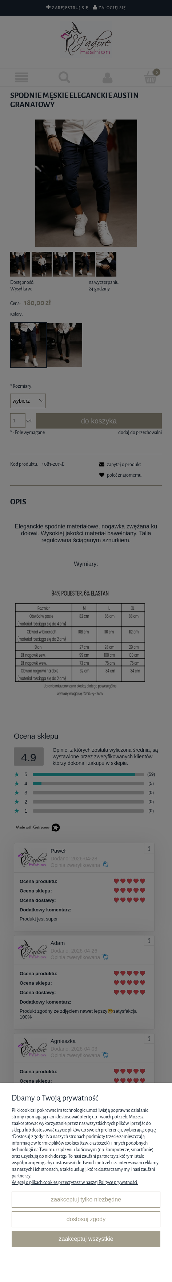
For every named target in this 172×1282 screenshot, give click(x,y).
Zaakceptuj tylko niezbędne (86, 1199)
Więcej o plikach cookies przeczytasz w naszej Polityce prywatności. (75, 1182)
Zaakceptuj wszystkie (86, 1238)
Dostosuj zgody (86, 1219)
